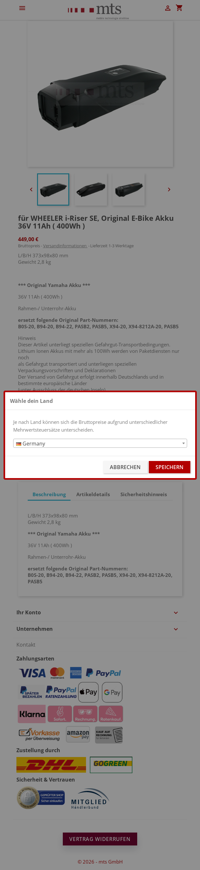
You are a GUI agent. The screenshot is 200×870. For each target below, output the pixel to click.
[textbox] (100, 443)
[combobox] (100, 443)
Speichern (170, 467)
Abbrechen (125, 467)
